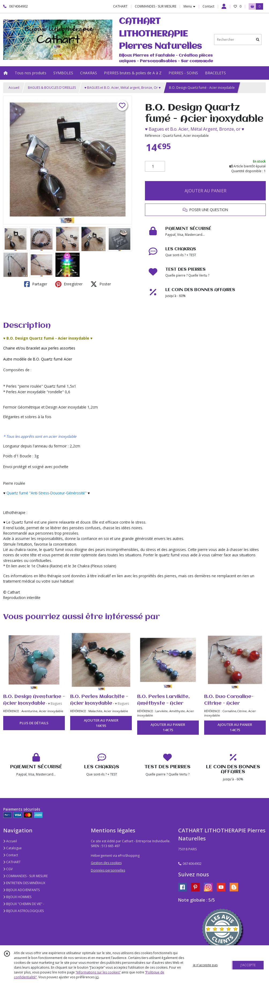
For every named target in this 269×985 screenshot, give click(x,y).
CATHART (12, 862)
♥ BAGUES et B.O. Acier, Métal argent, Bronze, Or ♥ (122, 87)
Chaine (9, 348)
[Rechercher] (257, 39)
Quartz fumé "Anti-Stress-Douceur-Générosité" (46, 492)
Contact (208, 6)
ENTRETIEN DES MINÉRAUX (24, 883)
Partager (35, 284)
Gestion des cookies (106, 863)
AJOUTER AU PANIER (205, 191)
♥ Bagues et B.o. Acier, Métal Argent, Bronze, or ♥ (194, 129)
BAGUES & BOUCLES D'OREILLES (52, 87)
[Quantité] (155, 166)
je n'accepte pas (205, 965)
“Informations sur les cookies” (98, 972)
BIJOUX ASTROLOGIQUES (23, 911)
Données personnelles (108, 870)
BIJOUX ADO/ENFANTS (21, 890)
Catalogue (12, 848)
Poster (101, 284)
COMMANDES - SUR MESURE (25, 876)
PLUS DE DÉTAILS (34, 723)
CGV (8, 869)
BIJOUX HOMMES (17, 897)
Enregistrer (69, 284)
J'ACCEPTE (248, 965)
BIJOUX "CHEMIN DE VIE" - (23, 904)
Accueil (14, 87)
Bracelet (33, 348)
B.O (36, 359)
